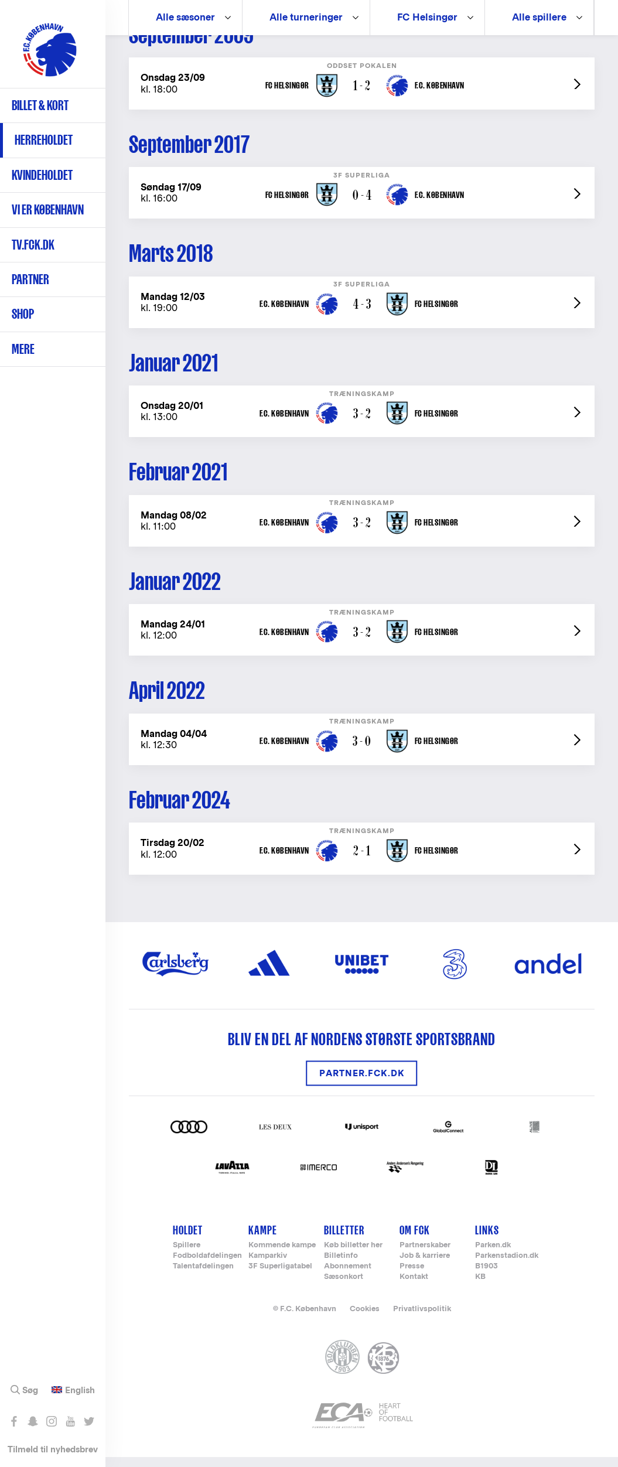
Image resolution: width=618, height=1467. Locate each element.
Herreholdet (44, 140)
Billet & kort (40, 105)
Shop (23, 314)
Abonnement (347, 1277)
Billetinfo (341, 1266)
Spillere (186, 1256)
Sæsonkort (343, 1287)
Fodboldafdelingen (207, 1266)
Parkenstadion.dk (506, 1266)
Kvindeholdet (42, 175)
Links (487, 1240)
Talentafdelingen (203, 1277)
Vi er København (48, 209)
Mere (23, 349)
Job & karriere (425, 1266)
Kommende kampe (282, 1256)
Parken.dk (493, 1256)
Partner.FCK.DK (362, 1084)
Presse (412, 1277)
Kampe (262, 1240)
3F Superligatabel (280, 1277)
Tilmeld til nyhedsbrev (53, 1449)
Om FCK (415, 1240)
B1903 (486, 1277)
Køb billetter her (353, 1256)
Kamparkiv (267, 1266)
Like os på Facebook (14, 1421)
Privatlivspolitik (422, 1319)
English (80, 1390)
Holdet (188, 1240)
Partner (30, 279)
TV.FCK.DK (33, 245)
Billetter (344, 1240)
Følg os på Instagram (51, 1421)
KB (480, 1287)
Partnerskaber (425, 1256)
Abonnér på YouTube (70, 1421)
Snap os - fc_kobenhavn (32, 1421)
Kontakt (414, 1287)
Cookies (365, 1319)
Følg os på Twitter (89, 1421)
